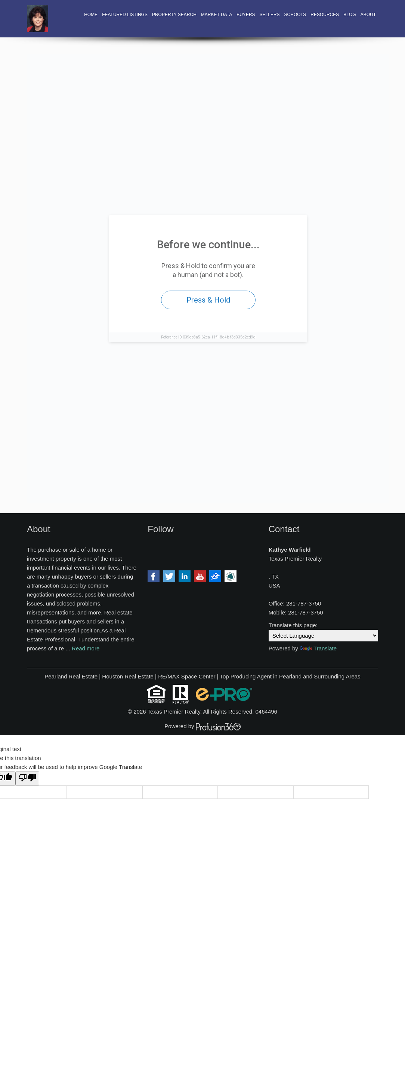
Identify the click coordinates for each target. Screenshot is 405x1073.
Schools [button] (295, 14)
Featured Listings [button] (125, 14)
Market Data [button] (216, 14)
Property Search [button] (174, 14)
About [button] (368, 14)
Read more (85, 648)
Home (91, 14)
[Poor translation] (27, 778)
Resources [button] (324, 14)
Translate (318, 648)
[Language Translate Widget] (323, 635)
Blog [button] (349, 14)
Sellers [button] (270, 14)
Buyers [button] (245, 14)
